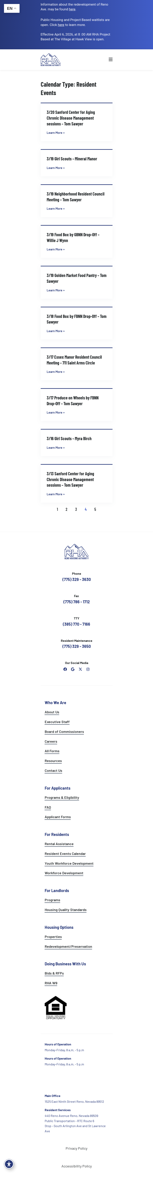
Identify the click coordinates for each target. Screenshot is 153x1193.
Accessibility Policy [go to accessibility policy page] (76, 1166)
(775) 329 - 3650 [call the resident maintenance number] (76, 646)
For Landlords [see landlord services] (57, 890)
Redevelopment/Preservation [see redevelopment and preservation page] (68, 946)
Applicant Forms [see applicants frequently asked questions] (58, 817)
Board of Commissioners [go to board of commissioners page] (64, 731)
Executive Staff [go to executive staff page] (57, 722)
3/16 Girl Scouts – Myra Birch (69, 438)
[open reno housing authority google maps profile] (73, 669)
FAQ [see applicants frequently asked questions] (48, 807)
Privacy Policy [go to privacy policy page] (76, 1148)
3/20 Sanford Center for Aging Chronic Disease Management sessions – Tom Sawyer (71, 117)
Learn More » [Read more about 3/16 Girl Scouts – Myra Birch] (56, 447)
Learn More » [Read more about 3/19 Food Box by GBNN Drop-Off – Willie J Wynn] (56, 249)
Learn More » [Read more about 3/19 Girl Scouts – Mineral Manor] (56, 168)
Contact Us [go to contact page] (53, 770)
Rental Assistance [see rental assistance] (59, 844)
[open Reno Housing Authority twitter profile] (80, 669)
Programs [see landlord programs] (52, 900)
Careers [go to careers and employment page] (51, 741)
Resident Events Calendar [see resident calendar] (65, 853)
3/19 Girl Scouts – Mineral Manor (72, 158)
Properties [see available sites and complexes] (53, 936)
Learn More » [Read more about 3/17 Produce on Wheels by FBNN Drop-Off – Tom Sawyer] (56, 412)
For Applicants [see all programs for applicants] (57, 788)
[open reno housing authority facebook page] (65, 669)
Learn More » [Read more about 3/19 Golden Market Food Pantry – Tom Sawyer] (56, 290)
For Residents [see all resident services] (57, 834)
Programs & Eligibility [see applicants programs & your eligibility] (62, 797)
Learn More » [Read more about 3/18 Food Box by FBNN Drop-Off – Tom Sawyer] (56, 331)
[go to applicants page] (61, 25)
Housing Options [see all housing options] (59, 927)
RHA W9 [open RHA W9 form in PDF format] (51, 983)
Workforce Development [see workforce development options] (64, 873)
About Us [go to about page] (52, 712)
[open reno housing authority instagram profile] (88, 669)
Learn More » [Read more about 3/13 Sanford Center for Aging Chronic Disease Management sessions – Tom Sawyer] (56, 494)
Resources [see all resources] (53, 760)
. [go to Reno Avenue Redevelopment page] (72, 9)
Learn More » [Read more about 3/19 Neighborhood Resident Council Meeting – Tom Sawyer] (56, 208)
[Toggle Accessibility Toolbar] (9, 1164)
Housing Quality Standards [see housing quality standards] (66, 909)
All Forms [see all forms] (52, 751)
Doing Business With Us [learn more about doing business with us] (65, 963)
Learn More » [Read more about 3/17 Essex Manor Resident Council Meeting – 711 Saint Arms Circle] (56, 371)
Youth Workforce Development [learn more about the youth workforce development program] (69, 863)
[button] (103, 59)
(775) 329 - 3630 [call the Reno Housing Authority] (76, 579)
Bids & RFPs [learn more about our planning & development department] (54, 973)
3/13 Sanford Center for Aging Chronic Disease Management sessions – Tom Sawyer (70, 479)
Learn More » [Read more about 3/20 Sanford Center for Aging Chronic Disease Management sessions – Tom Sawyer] (56, 132)
